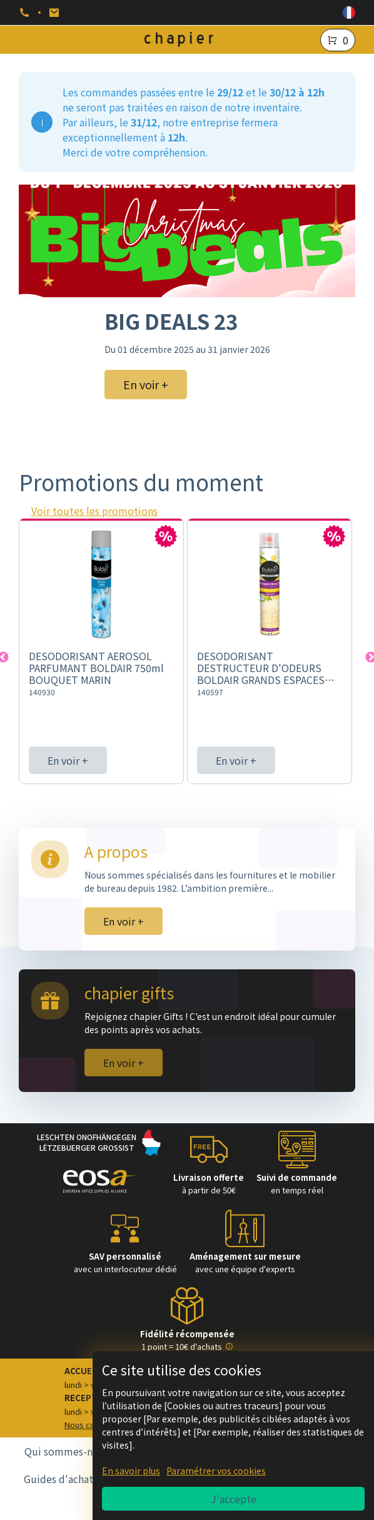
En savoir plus (131, 1470)
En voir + (68, 760)
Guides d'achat (58, 1478)
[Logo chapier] (179, 40)
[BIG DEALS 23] (187, 241)
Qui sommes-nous (66, 1451)
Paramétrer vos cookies (216, 1470)
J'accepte (233, 1498)
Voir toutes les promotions (94, 510)
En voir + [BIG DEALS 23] (145, 384)
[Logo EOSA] (99, 1183)
